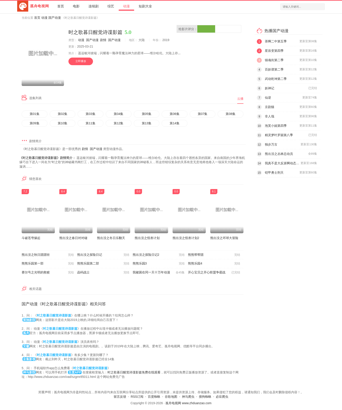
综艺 (110, 6)
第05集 (147, 114)
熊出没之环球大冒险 (224, 238)
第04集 (119, 114)
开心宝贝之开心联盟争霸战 (214, 272)
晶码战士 (103, 272)
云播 (240, 98)
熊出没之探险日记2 (159, 255)
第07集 (203, 114)
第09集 (34, 123)
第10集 (63, 123)
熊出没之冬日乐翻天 (111, 238)
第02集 (63, 114)
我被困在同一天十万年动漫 (159, 272)
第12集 (119, 123)
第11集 (90, 123)
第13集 (147, 123)
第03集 (90, 114)
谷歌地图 (171, 396)
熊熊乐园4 (214, 263)
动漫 (126, 6)
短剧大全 (145, 6)
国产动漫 (54, 17)
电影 (76, 6)
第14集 (174, 123)
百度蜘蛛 (154, 396)
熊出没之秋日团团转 (48, 255)
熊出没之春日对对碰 (73, 238)
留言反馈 (120, 396)
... (179, 53)
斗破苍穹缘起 (31, 238)
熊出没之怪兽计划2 (186, 238)
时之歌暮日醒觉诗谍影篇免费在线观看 (134, 372)
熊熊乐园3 (159, 263)
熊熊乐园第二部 (103, 263)
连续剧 (94, 6)
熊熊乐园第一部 (48, 263)
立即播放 (80, 61)
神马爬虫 (188, 396)
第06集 (174, 114)
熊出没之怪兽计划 (147, 238)
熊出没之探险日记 (103, 255)
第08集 (230, 114)
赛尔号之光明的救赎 (48, 272)
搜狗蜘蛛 (205, 396)
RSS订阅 (137, 396)
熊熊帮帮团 (214, 255)
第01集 (34, 114)
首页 (60, 6)
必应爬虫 (222, 396)
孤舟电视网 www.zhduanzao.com (188, 403)
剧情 (103, 40)
